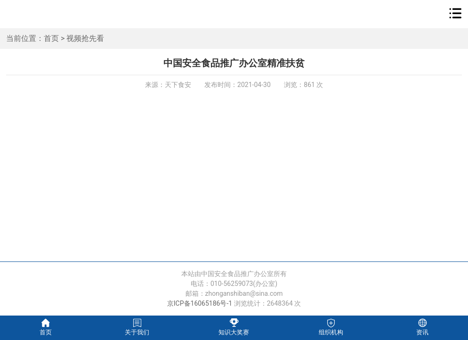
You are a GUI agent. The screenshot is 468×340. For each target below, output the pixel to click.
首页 (51, 38)
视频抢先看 (85, 38)
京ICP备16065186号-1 (199, 303)
